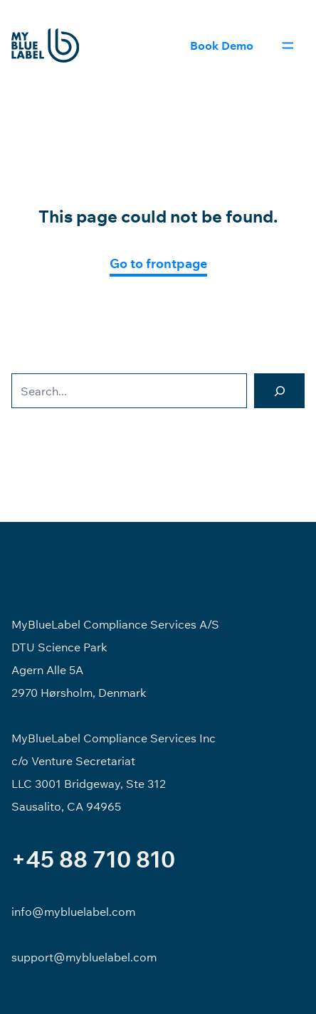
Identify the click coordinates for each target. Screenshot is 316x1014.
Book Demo (221, 45)
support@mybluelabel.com (84, 957)
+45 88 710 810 (93, 859)
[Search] (279, 390)
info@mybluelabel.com (73, 911)
